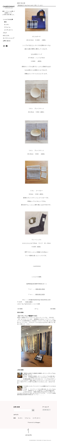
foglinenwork (27, 303)
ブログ (5, 32)
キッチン (6, 24)
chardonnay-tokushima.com (41, 299)
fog (23, 303)
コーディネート (8, 30)
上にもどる (28, 435)
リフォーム (7, 27)
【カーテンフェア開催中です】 (27, 316)
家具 (5, 22)
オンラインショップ (8, 38)
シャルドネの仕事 (8, 19)
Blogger (37, 422)
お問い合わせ (6, 40)
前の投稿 (53, 308)
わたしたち (6, 35)
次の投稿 (20, 308)
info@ (30, 299)
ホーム (36, 308)
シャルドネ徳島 (36, 303)
